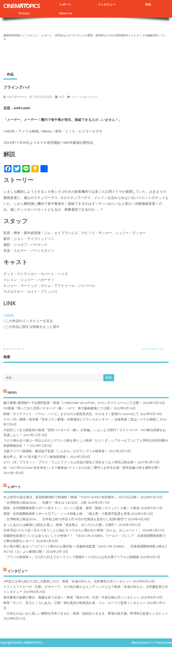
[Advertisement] (86, 54)
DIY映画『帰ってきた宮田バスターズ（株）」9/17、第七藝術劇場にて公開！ (58, 408)
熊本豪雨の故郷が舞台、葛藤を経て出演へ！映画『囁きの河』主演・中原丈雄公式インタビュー (71, 597)
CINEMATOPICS (21, 6)
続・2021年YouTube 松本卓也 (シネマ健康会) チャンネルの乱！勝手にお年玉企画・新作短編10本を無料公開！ (82, 468)
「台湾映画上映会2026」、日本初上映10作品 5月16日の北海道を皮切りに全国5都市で (65, 519)
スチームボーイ (15, 349)
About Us (65, 13)
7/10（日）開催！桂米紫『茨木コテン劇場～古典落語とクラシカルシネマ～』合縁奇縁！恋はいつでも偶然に (81, 419)
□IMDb (8, 315)
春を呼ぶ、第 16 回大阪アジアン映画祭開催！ (36, 457)
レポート (65, 4)
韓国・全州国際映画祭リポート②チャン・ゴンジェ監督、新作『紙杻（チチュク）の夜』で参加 (71, 508)
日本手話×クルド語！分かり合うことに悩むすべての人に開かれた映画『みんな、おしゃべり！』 (72, 530)
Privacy (24, 13)
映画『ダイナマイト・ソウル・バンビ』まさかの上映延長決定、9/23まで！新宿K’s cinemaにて (71, 414)
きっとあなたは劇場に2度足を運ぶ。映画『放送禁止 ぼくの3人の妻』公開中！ (60, 525)
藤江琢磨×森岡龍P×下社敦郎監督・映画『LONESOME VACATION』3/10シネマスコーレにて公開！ (72, 403)
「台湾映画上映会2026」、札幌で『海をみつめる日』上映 (45, 503)
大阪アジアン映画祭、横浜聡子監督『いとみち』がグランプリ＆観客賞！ (55, 451)
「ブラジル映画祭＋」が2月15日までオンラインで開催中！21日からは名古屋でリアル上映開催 (71, 557)
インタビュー (106, 4)
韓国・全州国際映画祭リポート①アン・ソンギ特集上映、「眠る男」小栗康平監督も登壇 (66, 514)
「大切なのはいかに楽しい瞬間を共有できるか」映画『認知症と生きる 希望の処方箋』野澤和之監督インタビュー (85, 613)
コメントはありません (84, 97)
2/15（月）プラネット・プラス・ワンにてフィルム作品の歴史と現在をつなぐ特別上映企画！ (70, 462)
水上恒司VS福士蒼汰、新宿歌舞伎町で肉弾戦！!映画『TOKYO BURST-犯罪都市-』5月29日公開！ (71, 497)
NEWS (12, 392)
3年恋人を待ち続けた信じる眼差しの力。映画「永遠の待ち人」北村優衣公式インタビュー (67, 581)
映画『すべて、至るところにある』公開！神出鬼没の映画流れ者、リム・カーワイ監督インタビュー (74, 603)
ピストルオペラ (152, 349)
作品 (148, 4)
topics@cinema (16, 97)
